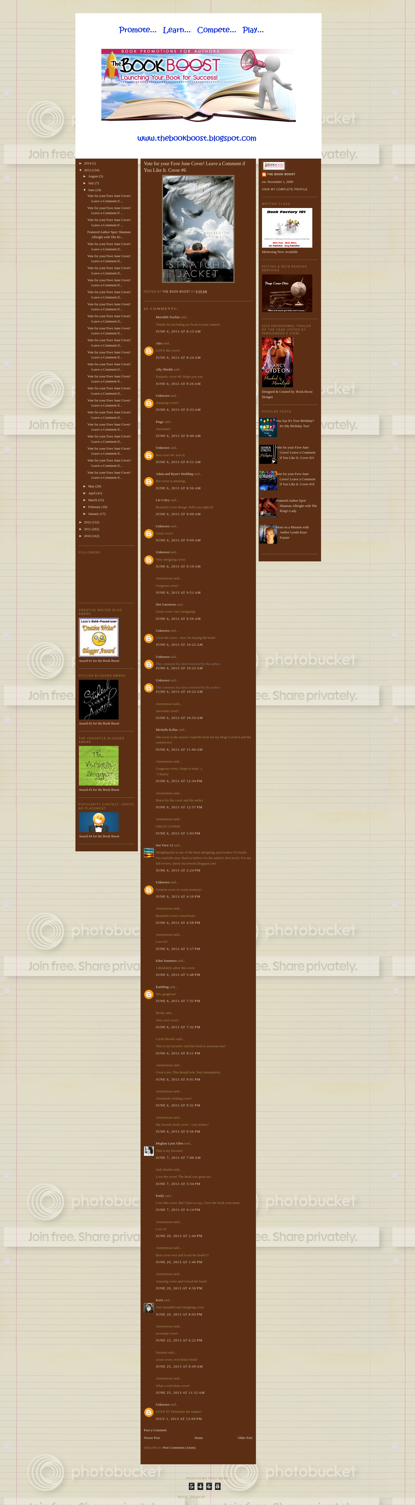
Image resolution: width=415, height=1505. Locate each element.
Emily (160, 1196)
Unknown (162, 396)
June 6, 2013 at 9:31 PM (178, 1105)
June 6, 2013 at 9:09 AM (178, 514)
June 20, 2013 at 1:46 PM (179, 1262)
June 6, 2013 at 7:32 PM (178, 1027)
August (93, 176)
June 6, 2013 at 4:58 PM (178, 923)
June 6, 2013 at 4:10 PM (178, 896)
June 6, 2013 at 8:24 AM (178, 357)
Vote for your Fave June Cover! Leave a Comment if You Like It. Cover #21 (295, 452)
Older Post (245, 1438)
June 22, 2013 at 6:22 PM (179, 1340)
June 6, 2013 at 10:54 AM (179, 718)
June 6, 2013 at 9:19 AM (178, 566)
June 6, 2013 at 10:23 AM (179, 668)
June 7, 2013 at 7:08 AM (178, 1158)
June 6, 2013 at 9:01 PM (178, 1079)
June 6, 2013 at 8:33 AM (178, 410)
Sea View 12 (164, 845)
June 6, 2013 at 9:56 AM (178, 619)
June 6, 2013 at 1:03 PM (178, 833)
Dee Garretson (166, 604)
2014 (88, 163)
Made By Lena (222, 1497)
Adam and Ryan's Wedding (174, 474)
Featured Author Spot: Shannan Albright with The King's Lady (296, 505)
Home (199, 1438)
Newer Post (152, 1438)
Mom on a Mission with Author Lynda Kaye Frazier (292, 532)
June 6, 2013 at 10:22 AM (179, 645)
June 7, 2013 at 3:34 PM (178, 1184)
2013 (88, 170)
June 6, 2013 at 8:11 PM (178, 1053)
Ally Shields (164, 369)
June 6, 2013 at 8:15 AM (178, 331)
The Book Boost (281, 174)
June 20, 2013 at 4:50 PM (179, 1288)
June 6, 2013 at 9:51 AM (178, 592)
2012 (88, 522)
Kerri (159, 1300)
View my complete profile (285, 189)
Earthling (162, 987)
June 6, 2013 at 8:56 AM (178, 488)
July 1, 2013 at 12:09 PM (179, 1419)
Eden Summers (166, 961)
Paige (160, 422)
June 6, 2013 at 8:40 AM (178, 436)
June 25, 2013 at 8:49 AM (179, 1366)
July (91, 183)
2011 (88, 529)
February (94, 507)
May (91, 486)
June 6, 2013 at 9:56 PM (178, 1131)
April (92, 493)
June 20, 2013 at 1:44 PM (179, 1236)
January (94, 514)
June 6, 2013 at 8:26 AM (178, 384)
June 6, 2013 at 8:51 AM (178, 462)
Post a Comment (155, 1430)
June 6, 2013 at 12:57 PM (179, 807)
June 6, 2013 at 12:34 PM (179, 781)
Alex (159, 343)
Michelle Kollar (167, 730)
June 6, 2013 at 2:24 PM (178, 870)
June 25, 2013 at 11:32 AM (180, 1393)
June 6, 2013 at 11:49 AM (179, 749)
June (91, 190)
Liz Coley (163, 500)
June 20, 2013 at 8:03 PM (179, 1314)
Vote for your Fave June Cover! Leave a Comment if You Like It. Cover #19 (295, 479)
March (93, 500)
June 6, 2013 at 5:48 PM (178, 975)
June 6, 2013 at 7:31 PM (178, 1001)
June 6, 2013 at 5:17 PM (178, 949)
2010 (88, 536)
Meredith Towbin (168, 317)
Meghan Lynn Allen (169, 1143)
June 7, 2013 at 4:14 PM (178, 1210)
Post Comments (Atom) (179, 1447)
